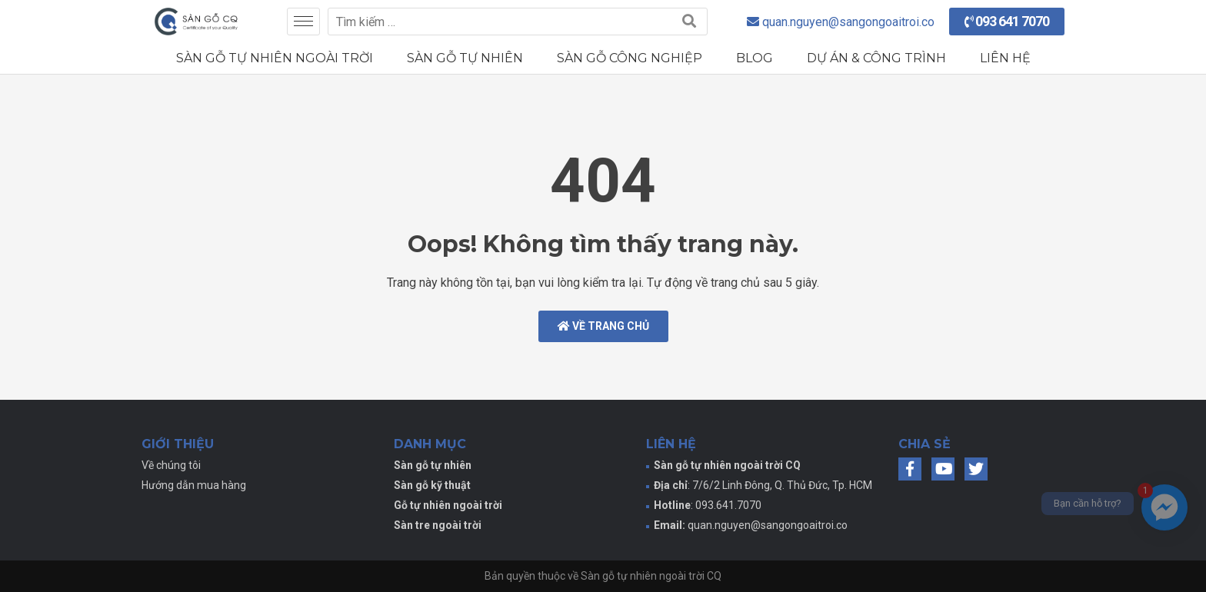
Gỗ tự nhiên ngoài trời (448, 505)
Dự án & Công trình (876, 58)
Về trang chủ (603, 326)
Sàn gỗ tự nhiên (465, 58)
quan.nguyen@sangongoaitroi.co (768, 525)
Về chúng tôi (171, 465)
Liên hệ (1005, 58)
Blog (754, 58)
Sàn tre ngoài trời (437, 525)
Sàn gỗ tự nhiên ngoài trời (274, 58)
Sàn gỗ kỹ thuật (432, 485)
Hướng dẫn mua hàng (194, 485)
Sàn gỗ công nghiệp (629, 58)
